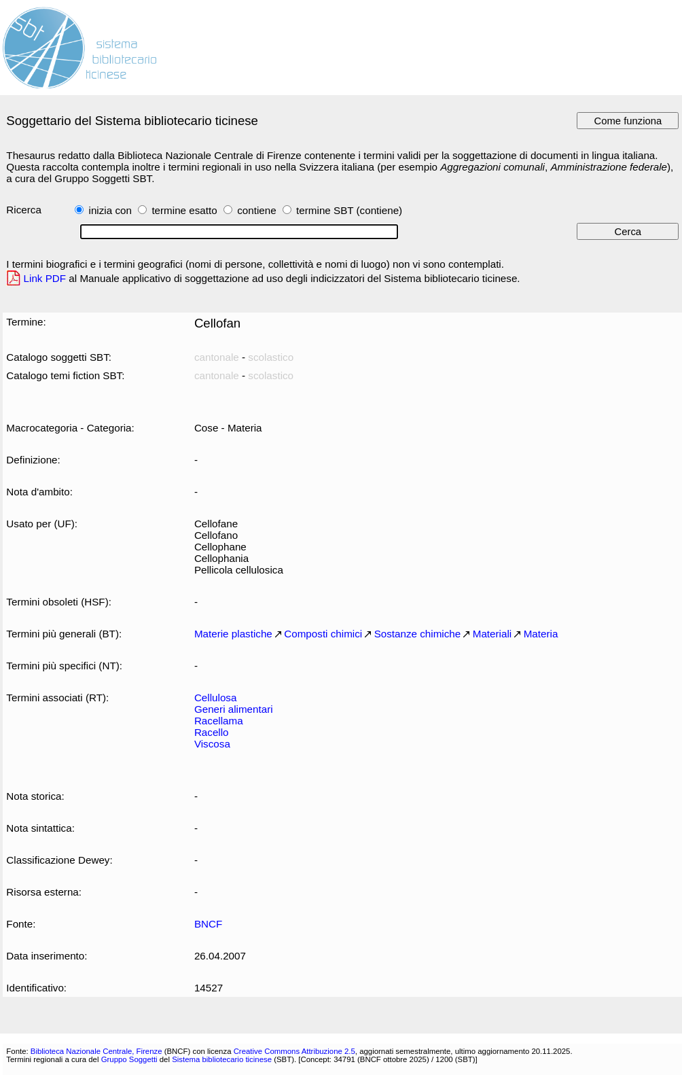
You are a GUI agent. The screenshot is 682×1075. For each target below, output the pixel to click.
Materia (541, 633)
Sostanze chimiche (417, 633)
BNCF (208, 924)
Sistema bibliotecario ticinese (222, 1059)
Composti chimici (323, 633)
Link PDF (45, 278)
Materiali (492, 633)
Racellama (218, 720)
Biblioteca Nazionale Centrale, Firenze (96, 1051)
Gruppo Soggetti (129, 1059)
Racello (211, 732)
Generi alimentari (233, 709)
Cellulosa (215, 697)
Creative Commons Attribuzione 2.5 (294, 1051)
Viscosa (212, 744)
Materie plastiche (233, 633)
